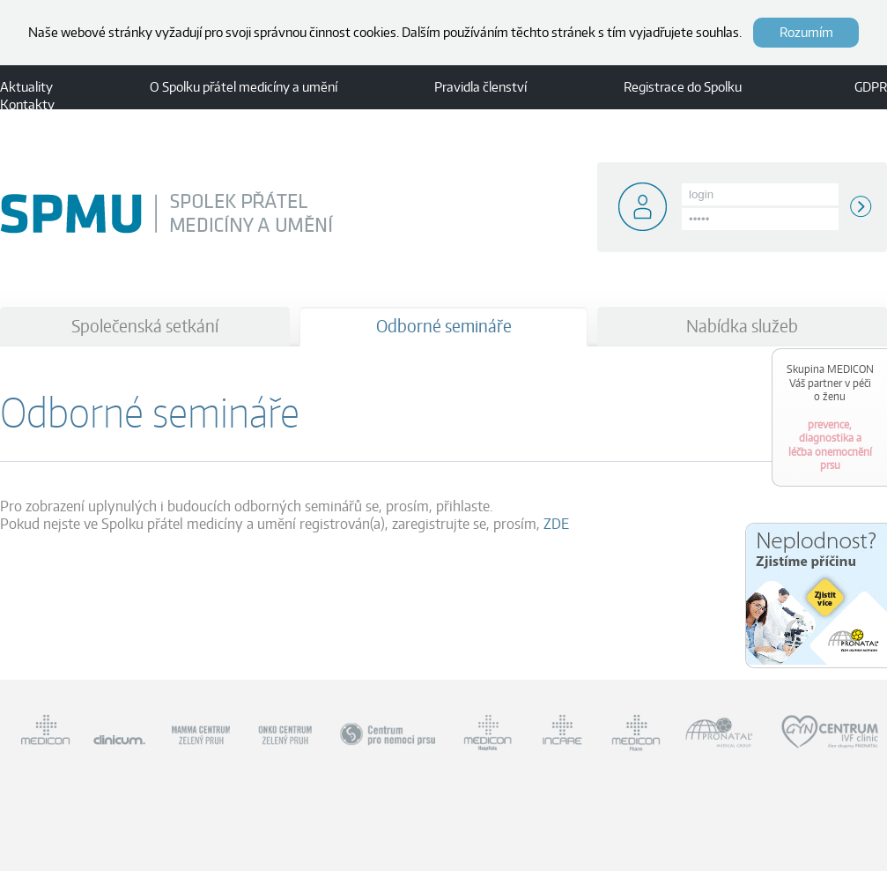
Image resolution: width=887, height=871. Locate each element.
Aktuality (26, 86)
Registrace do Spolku (683, 86)
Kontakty (27, 104)
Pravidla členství (480, 86)
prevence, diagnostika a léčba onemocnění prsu (830, 417)
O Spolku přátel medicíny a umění (243, 86)
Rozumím (806, 32)
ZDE (556, 523)
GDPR (870, 86)
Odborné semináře (444, 326)
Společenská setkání (144, 326)
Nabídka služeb (742, 326)
